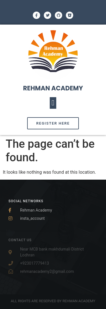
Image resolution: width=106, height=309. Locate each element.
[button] (53, 103)
